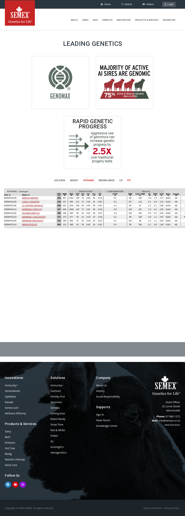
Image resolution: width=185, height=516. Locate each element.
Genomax (56, 402)
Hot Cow (10, 448)
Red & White (57, 430)
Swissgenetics (58, 452)
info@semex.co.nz (169, 420)
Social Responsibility (108, 396)
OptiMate (10, 396)
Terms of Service (152, 508)
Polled (54, 435)
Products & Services (146, 19)
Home (105, 4)
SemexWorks (12, 391)
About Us (101, 385)
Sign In (100, 414)
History (100, 391)
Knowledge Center (106, 426)
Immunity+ (11, 385)
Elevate (9, 402)
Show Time (56, 424)
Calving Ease (57, 413)
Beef (95, 19)
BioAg (8, 453)
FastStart (55, 391)
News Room (103, 420)
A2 (51, 441)
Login (168, 4)
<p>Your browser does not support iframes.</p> (92, 254)
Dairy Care (11, 465)
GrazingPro (57, 447)
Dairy (85, 19)
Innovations (124, 19)
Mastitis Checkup (15, 459)
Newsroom (169, 19)
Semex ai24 (11, 407)
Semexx (55, 407)
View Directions (172, 424)
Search (126, 4)
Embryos (107, 19)
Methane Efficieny (15, 413)
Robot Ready (57, 419)
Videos (148, 4)
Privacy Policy (172, 508)
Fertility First (57, 396)
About (74, 19)
